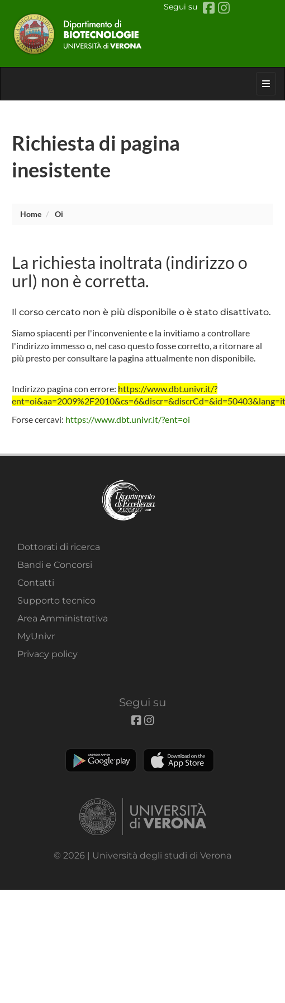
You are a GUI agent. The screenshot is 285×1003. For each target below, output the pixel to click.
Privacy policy (47, 654)
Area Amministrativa (62, 618)
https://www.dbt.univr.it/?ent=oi (127, 419)
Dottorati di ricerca (58, 547)
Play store (101, 760)
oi (59, 214)
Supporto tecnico (56, 600)
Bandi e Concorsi (54, 565)
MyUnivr (36, 636)
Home (30, 214)
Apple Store (178, 760)
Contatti (35, 582)
